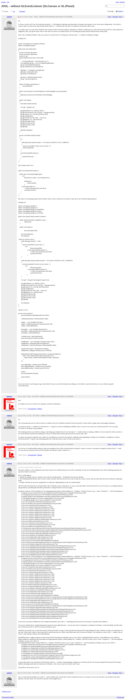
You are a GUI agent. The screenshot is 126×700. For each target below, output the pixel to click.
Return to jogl (6, 691)
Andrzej (9, 17)
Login (117, 2)
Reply (109, 17)
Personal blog (32, 409)
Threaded (22, 11)
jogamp (3, 2)
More (120, 17)
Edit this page (120, 697)
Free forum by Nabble (8, 697)
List (14, 11)
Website (39, 409)
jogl (8, 2)
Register (122, 2)
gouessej (9, 396)
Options (120, 11)
